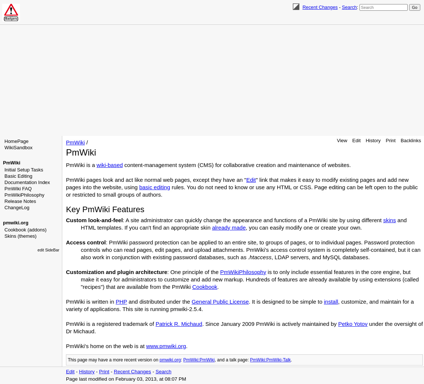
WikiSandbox (18, 147)
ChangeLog (16, 207)
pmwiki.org (16, 223)
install (331, 301)
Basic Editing (18, 176)
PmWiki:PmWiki (199, 360)
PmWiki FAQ (18, 188)
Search (349, 7)
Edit (356, 140)
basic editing (154, 187)
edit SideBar (48, 250)
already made (229, 227)
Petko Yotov (352, 324)
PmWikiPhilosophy (24, 195)
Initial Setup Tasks (23, 170)
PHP (121, 301)
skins (389, 220)
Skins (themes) (20, 236)
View (342, 140)
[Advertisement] (212, 80)
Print (391, 140)
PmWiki (11, 163)
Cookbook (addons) (25, 230)
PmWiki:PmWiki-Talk (270, 360)
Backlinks (411, 140)
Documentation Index (27, 182)
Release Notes (20, 201)
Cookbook (205, 287)
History (373, 140)
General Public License (220, 301)
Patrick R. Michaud (179, 324)
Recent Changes (320, 7)
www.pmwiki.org (166, 346)
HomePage (16, 141)
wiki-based (110, 165)
